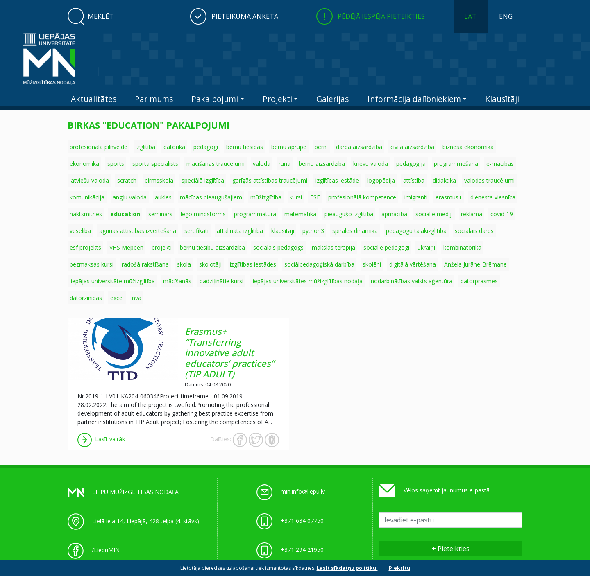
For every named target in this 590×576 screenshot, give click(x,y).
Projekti (277, 98)
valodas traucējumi (489, 180)
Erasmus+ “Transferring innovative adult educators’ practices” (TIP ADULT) (229, 352)
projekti (162, 247)
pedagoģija (411, 163)
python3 (313, 231)
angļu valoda (130, 197)
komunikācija (87, 197)
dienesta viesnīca (492, 197)
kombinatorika (462, 247)
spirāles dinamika (355, 231)
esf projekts (85, 247)
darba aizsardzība (359, 147)
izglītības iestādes (253, 264)
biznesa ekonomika (468, 147)
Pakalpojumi (214, 98)
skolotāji (210, 264)
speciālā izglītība (203, 180)
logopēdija (381, 180)
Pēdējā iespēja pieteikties (381, 16)
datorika (174, 147)
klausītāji (282, 231)
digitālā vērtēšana (412, 264)
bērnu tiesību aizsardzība (212, 247)
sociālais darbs (474, 231)
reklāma (471, 214)
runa (284, 163)
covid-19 (501, 214)
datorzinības (86, 298)
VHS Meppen (126, 247)
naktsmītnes (86, 214)
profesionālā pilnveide (98, 147)
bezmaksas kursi (91, 264)
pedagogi (205, 147)
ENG (506, 16)
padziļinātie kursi (221, 281)
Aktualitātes (93, 98)
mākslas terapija (333, 247)
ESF (315, 197)
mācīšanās (177, 281)
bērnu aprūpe (288, 147)
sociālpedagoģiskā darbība (319, 264)
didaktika (444, 180)
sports (115, 163)
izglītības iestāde (337, 180)
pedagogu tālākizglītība (416, 231)
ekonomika (84, 163)
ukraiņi (426, 247)
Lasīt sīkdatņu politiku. (347, 568)
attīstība (413, 180)
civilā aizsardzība (412, 147)
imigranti (415, 197)
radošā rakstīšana (145, 264)
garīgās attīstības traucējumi (269, 180)
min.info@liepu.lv (303, 491)
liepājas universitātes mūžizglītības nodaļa (307, 281)
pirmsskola (159, 180)
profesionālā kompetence (362, 197)
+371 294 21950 (302, 549)
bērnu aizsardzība (322, 163)
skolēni (372, 264)
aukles (163, 197)
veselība (80, 231)
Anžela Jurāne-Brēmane (475, 264)
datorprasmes (479, 281)
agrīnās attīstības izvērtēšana (137, 231)
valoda (261, 163)
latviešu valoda (89, 180)
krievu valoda (370, 163)
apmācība (394, 214)
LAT (470, 16)
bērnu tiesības (244, 147)
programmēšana (456, 163)
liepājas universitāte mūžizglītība (112, 281)
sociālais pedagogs (278, 247)
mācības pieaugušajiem (211, 197)
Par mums (154, 98)
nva (136, 298)
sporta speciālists (155, 163)
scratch (126, 180)
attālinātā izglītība (240, 231)
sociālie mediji (434, 214)
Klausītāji (502, 98)
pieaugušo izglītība (348, 214)
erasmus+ (449, 197)
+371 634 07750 (302, 520)
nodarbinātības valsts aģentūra (411, 281)
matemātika (300, 214)
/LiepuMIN (106, 550)
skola (184, 264)
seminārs (160, 214)
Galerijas (332, 98)
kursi (296, 197)
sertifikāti (196, 231)
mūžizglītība (265, 197)
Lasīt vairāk (101, 439)
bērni (321, 147)
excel (117, 298)
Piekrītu (399, 568)
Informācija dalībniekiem (414, 98)
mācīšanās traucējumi (215, 163)
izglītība (145, 147)
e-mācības (500, 163)
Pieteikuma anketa (244, 16)
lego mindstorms (203, 214)
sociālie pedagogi (386, 247)
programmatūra (255, 214)
